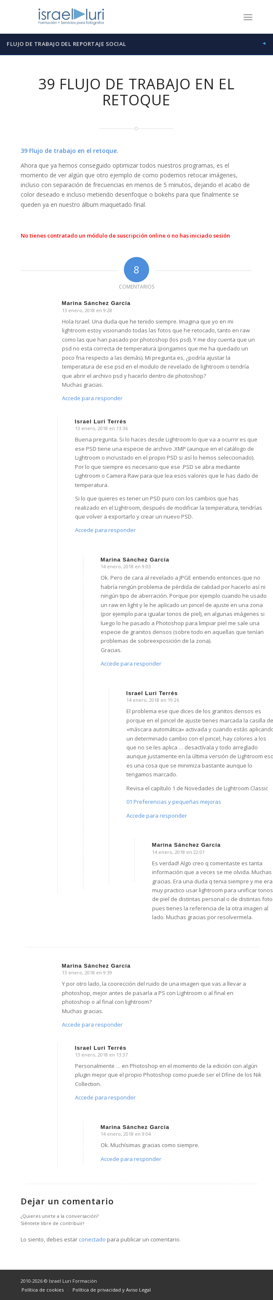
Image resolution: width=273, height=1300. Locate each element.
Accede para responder (92, 398)
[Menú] (248, 17)
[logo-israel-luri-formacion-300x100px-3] (113, 17)
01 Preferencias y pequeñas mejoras (173, 801)
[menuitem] (248, 17)
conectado (92, 1239)
